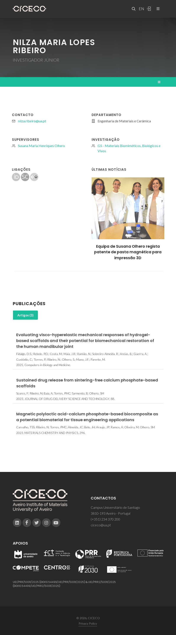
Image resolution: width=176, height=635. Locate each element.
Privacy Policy (88, 623)
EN (141, 9)
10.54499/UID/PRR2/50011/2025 (39, 586)
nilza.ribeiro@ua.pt (32, 121)
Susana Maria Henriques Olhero (41, 146)
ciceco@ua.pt (101, 525)
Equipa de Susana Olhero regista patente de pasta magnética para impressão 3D (127, 252)
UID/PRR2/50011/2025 (102, 582)
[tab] (25, 315)
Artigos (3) (25, 315)
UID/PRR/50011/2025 (26, 582)
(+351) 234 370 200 (105, 519)
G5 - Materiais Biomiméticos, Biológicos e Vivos (129, 148)
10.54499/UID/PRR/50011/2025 (64, 582)
